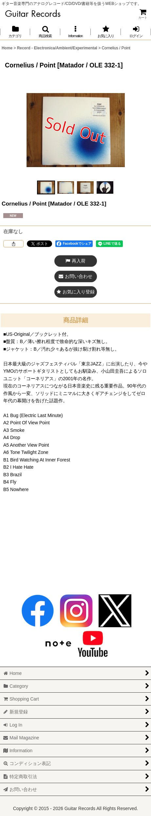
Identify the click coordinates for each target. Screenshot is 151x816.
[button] (45, 32)
